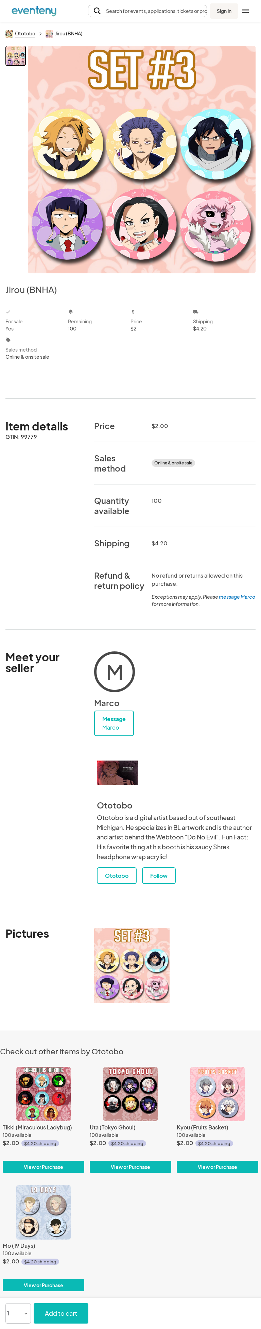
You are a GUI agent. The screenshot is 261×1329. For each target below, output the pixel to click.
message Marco (237, 597)
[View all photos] (142, 159)
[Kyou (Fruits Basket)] (217, 1094)
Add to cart (61, 1313)
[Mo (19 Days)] (43, 1212)
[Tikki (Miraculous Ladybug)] (43, 1094)
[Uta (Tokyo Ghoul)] (130, 1094)
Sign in (224, 11)
